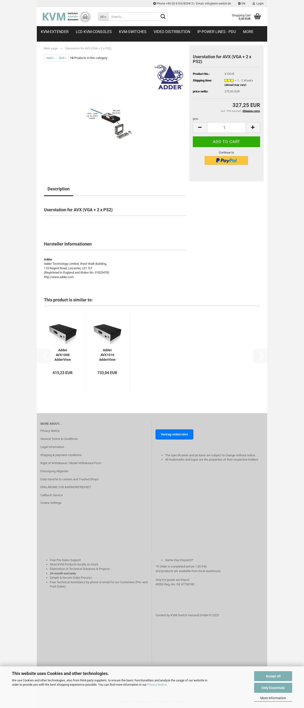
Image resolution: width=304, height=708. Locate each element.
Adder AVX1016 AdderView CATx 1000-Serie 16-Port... (107, 355)
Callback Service (51, 495)
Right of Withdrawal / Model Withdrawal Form (70, 463)
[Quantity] (226, 127)
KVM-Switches (133, 31)
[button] (241, 3)
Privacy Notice (156, 684)
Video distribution (172, 31)
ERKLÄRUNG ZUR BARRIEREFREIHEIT (65, 487)
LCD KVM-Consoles (94, 31)
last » (62, 58)
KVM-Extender (55, 31)
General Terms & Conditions (59, 439)
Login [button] (258, 3)
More (248, 31)
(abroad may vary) (235, 85)
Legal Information (52, 447)
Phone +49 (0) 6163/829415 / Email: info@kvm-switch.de (192, 3)
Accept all (273, 676)
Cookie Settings (51, 503)
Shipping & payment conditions (61, 455)
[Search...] (103, 16)
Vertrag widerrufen (174, 434)
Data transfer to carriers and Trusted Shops (69, 479)
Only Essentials (273, 688)
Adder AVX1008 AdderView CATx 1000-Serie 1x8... (62, 355)
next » (50, 58)
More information (273, 698)
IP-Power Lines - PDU (216, 31)
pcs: (196, 118)
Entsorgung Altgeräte (54, 471)
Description (59, 188)
